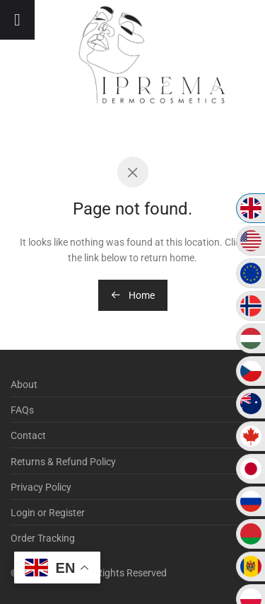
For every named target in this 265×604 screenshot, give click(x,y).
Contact (28, 435)
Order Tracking (43, 538)
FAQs (22, 410)
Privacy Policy (41, 487)
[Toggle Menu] (17, 20)
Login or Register (48, 512)
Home (133, 295)
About (24, 384)
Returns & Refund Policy (63, 461)
